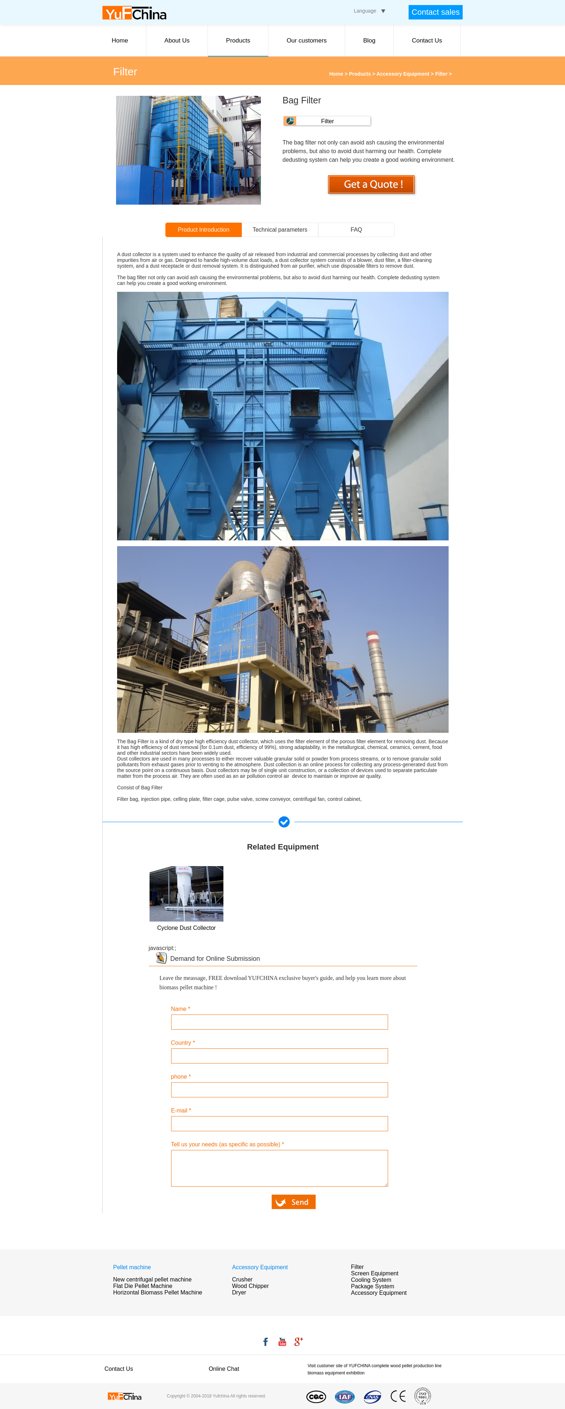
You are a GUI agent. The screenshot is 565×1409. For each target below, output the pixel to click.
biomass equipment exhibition (336, 1372)
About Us (177, 40)
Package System (372, 1286)
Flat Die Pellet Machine (143, 1286)
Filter (441, 74)
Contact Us (427, 40)
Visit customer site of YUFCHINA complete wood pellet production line (375, 1365)
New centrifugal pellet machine (152, 1279)
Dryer (239, 1292)
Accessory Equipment (403, 74)
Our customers (306, 40)
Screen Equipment (375, 1273)
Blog (369, 40)
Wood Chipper (250, 1286)
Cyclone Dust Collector (186, 928)
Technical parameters (280, 230)
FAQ (356, 230)
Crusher (242, 1279)
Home (120, 40)
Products (238, 40)
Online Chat (224, 1369)
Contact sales (435, 12)
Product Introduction (203, 230)
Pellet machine (132, 1267)
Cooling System (371, 1280)
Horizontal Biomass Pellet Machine (157, 1292)
